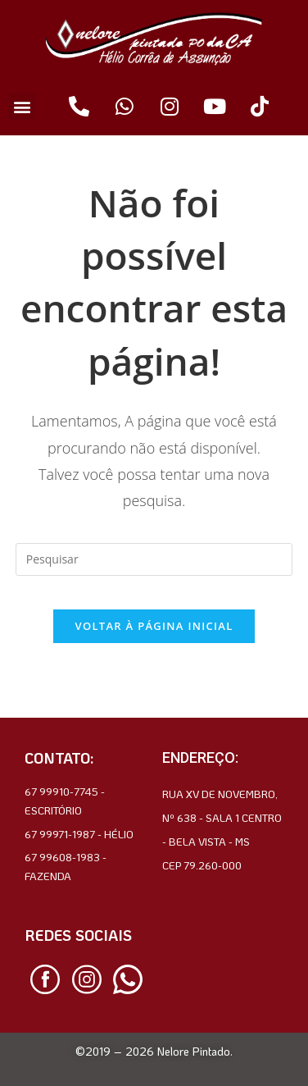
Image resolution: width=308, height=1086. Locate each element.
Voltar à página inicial (154, 625)
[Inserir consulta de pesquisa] (154, 559)
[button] (21, 106)
